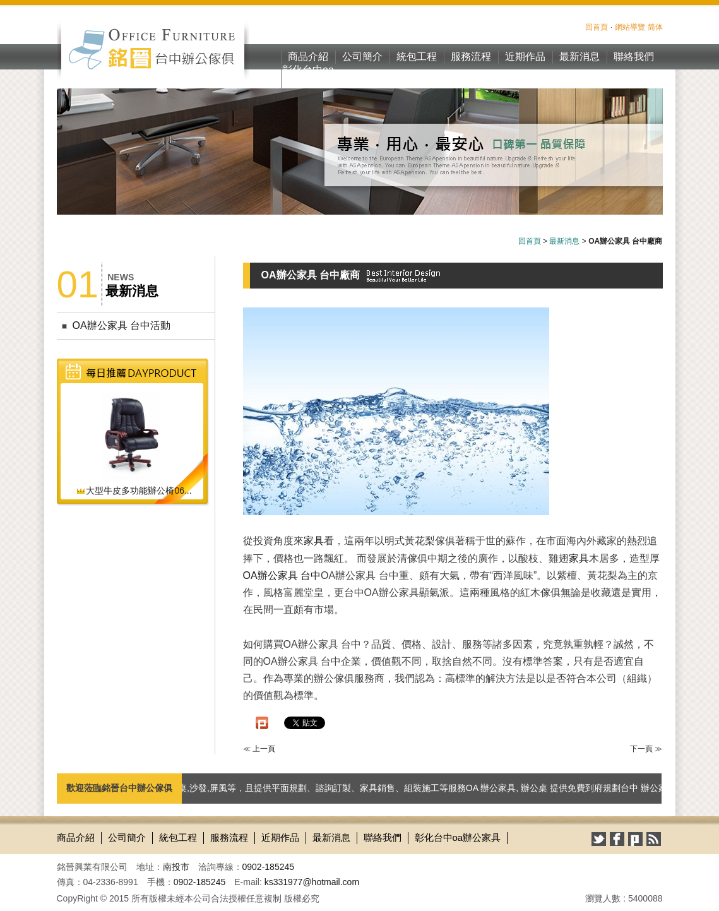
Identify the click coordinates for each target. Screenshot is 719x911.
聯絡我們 (634, 56)
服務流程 (471, 56)
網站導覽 (630, 27)
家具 (314, 540)
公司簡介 (362, 56)
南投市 (176, 867)
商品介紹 (308, 56)
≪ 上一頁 (259, 748)
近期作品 (525, 56)
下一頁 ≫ (646, 748)
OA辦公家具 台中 (282, 575)
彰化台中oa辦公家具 (308, 76)
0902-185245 (268, 867)
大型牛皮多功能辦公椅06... (133, 490)
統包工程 (416, 56)
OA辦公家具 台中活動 (122, 325)
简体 (655, 27)
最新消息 (579, 56)
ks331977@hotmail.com (311, 882)
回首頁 (596, 27)
